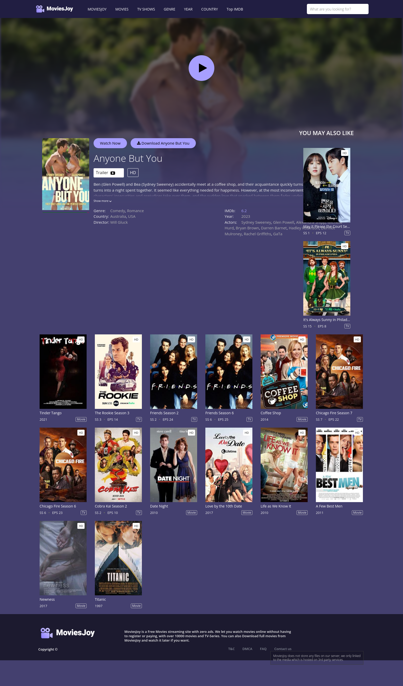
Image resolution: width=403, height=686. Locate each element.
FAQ (263, 648)
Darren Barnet (274, 227)
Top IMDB (235, 9)
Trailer (105, 173)
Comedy (117, 210)
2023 (245, 216)
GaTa (277, 233)
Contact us (282, 648)
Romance (135, 210)
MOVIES (122, 9)
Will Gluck (119, 222)
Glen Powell (283, 222)
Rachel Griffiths (257, 233)
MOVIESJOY (97, 9)
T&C (231, 648)
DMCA (247, 648)
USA (131, 216)
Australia (118, 216)
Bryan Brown (247, 227)
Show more (103, 201)
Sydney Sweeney (256, 222)
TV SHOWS (146, 9)
